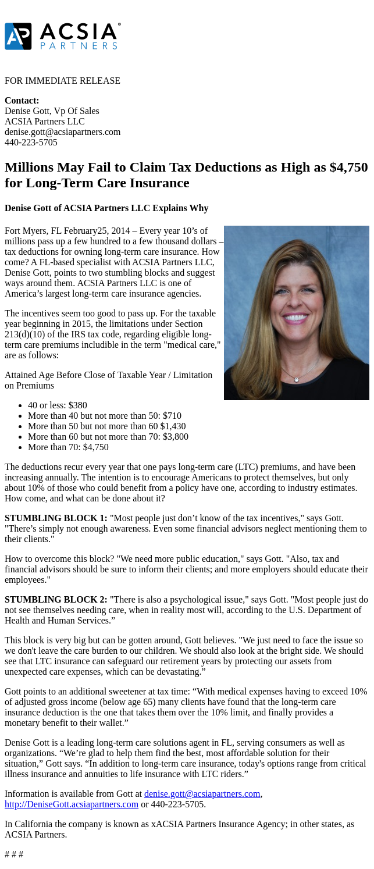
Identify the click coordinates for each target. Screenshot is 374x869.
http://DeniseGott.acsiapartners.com (71, 804)
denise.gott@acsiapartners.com (202, 794)
